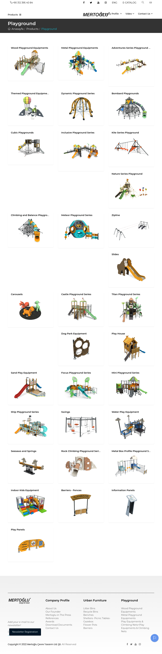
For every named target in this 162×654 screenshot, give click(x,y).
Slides (115, 254)
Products (13, 14)
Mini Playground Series (125, 372)
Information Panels (123, 490)
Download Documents (59, 624)
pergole (126, 582)
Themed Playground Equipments (31, 93)
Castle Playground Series (76, 294)
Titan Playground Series (126, 294)
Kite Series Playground (125, 132)
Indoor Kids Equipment (25, 490)
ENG (114, 2)
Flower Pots (90, 624)
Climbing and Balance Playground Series (35, 215)
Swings (65, 411)
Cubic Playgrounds (22, 132)
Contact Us (145, 13)
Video (130, 13)
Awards (50, 621)
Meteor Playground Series (76, 215)
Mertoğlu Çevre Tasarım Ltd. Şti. (44, 644)
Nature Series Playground (127, 173)
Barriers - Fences (71, 490)
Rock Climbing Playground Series (81, 451)
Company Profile (111, 13)
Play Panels (18, 529)
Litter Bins (89, 608)
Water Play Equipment (125, 411)
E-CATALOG (129, 2)
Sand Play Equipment (24, 372)
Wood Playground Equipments (29, 47)
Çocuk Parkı (15, 582)
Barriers (87, 628)
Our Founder (53, 611)
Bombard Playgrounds (125, 93)
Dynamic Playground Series (78, 93)
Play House (118, 333)
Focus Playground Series (76, 372)
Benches (88, 614)
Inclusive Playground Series (77, 132)
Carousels (17, 294)
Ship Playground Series (25, 411)
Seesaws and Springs (23, 451)
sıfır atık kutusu (92, 582)
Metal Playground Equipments (79, 47)
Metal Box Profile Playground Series (133, 451)
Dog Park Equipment (74, 333)
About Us (51, 608)
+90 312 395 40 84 (21, 2)
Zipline (116, 215)
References (52, 618)
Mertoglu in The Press (58, 614)
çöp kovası (52, 582)
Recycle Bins (90, 611)
